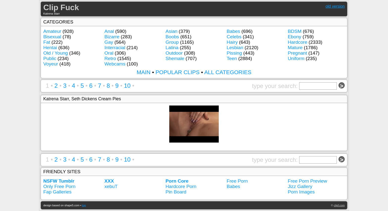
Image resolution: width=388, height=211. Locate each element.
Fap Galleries (57, 191)
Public (49, 58)
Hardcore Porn (181, 186)
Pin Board (176, 191)
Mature (295, 47)
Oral (108, 53)
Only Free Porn (59, 186)
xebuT (111, 186)
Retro (110, 58)
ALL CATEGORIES (227, 72)
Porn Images (301, 191)
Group (172, 42)
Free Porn (237, 181)
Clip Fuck (61, 7)
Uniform (296, 58)
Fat (46, 42)
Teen (232, 58)
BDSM (294, 31)
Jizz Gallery (300, 186)
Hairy (232, 42)
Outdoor (174, 53)
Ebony (294, 36)
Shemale (175, 58)
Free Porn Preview (307, 181)
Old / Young (55, 53)
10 (127, 85)
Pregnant (297, 53)
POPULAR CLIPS (177, 72)
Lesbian (235, 47)
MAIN (143, 72)
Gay (108, 42)
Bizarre (112, 36)
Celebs (234, 36)
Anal (109, 31)
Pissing (234, 53)
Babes (233, 31)
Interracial (114, 47)
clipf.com (339, 205)
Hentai (50, 47)
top (84, 205)
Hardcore (297, 42)
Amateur (52, 31)
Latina (172, 47)
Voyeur (50, 63)
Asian (171, 31)
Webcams (114, 63)
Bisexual (52, 36)
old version (335, 6)
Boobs (172, 36)
